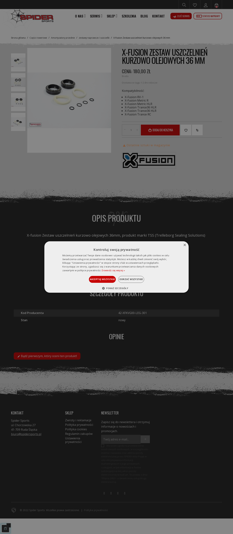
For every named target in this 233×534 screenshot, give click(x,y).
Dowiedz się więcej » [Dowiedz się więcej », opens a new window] (113, 270)
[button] (116, 288)
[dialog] (116, 267)
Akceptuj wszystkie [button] (97, 279)
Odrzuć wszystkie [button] (135, 279)
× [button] (184, 245)
